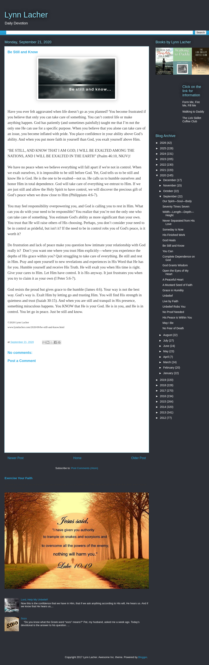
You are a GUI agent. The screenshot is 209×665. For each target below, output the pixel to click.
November (170, 185)
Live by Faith (170, 301)
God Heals (169, 240)
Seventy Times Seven (176, 206)
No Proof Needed (173, 312)
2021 (163, 170)
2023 (163, 159)
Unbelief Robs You (174, 306)
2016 (163, 396)
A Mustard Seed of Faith (177, 285)
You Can (168, 251)
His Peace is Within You (177, 317)
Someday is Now (173, 229)
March (167, 362)
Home (77, 458)
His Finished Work (174, 234)
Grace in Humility (173, 290)
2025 (163, 148)
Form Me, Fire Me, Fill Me (191, 103)
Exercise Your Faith (19, 478)
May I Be (168, 322)
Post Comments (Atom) (84, 468)
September (170, 196)
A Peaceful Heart (173, 279)
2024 (163, 153)
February (169, 367)
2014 (163, 406)
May (166, 351)
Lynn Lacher (26, 14)
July (166, 340)
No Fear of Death (173, 328)
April (166, 356)
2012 (163, 417)
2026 (163, 142)
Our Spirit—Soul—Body (177, 201)
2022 (163, 164)
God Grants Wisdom (175, 265)
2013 (163, 412)
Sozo (24, 618)
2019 (163, 379)
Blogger (142, 657)
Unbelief (168, 295)
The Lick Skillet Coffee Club (191, 119)
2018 (163, 385)
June (166, 345)
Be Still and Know (173, 245)
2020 (163, 175)
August (167, 335)
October (168, 191)
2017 (163, 390)
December (170, 180)
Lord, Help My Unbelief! (34, 599)
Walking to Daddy (193, 111)
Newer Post (16, 458)
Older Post (138, 458)
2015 (163, 401)
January (168, 373)
